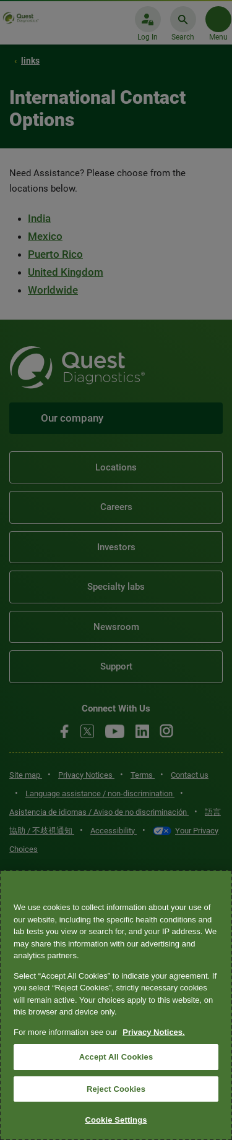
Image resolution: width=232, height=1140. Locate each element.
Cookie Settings (116, 1120)
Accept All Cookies (116, 1056)
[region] (116, 1005)
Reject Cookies (116, 1089)
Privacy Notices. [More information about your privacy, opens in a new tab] (153, 1032)
